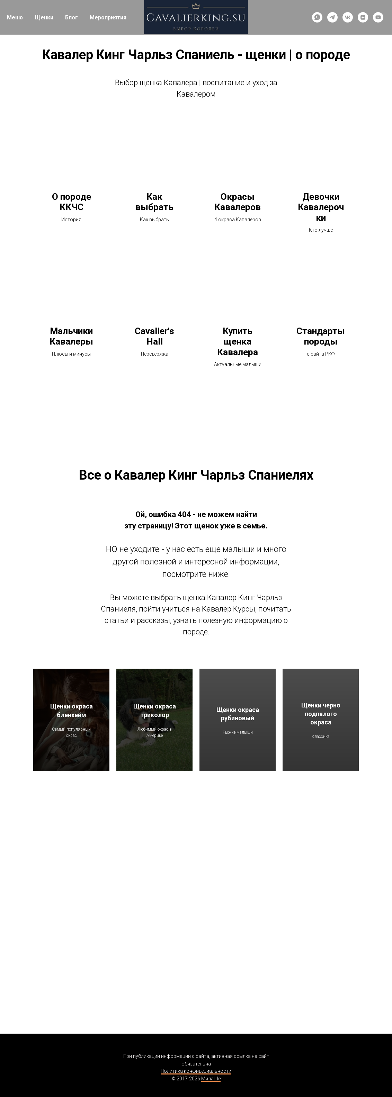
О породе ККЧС (71, 201)
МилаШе (211, 1078)
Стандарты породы (320, 336)
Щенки (44, 17)
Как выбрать (154, 201)
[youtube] (378, 17)
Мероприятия (108, 17)
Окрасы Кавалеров (237, 201)
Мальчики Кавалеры (71, 336)
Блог (71, 17)
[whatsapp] (317, 17)
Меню (15, 17)
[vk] (347, 17)
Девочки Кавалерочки (321, 207)
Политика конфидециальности (196, 1071)
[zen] (363, 17)
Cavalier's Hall (154, 336)
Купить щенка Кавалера (237, 341)
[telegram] (332, 17)
